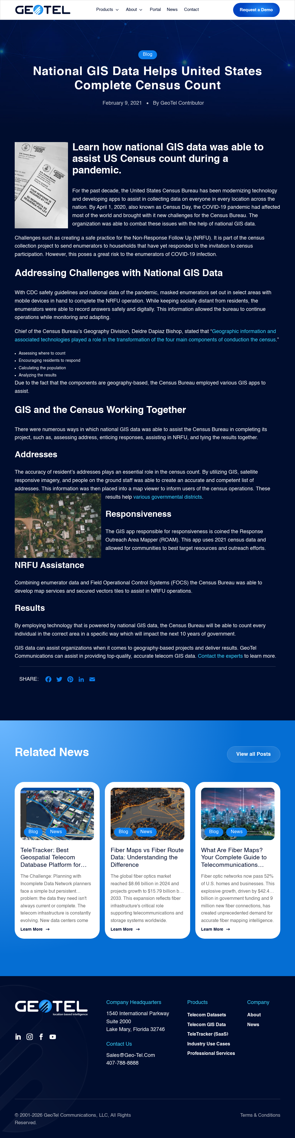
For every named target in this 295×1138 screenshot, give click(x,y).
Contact (191, 9)
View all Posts (253, 754)
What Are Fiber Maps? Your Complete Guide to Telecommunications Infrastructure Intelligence (236, 857)
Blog (147, 54)
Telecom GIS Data (206, 1024)
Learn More (31, 928)
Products (104, 9)
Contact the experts (220, 656)
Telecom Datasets (206, 1014)
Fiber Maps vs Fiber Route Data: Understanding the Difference (145, 857)
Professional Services (211, 1053)
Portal (155, 9)
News (172, 9)
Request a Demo (256, 10)
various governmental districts (167, 497)
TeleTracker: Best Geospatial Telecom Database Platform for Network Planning (48, 857)
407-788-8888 (122, 1061)
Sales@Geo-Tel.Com (130, 1053)
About (131, 9)
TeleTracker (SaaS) (207, 1034)
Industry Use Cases (208, 1043)
